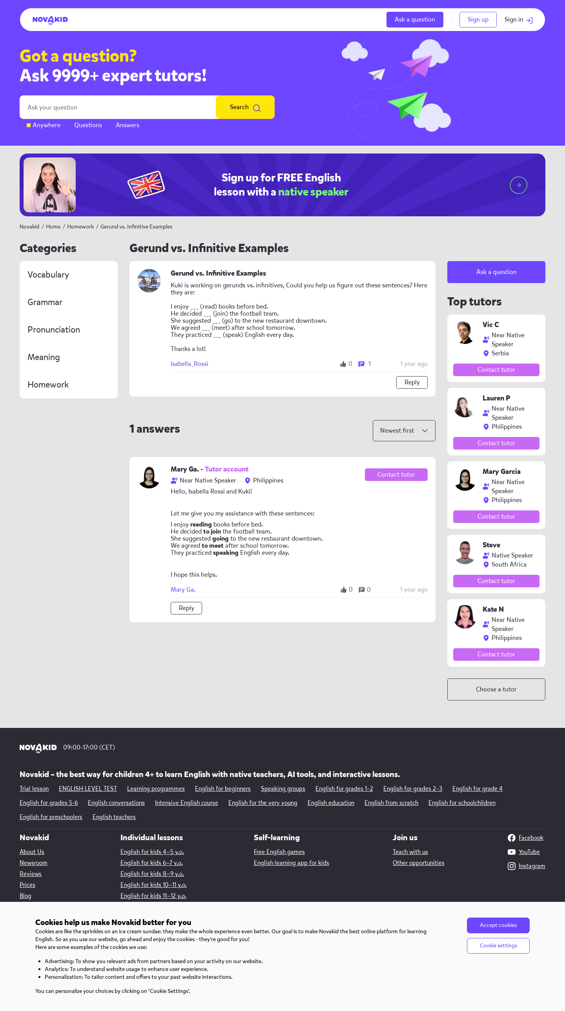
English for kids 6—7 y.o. (151, 863)
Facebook (525, 838)
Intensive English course (186, 803)
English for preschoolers (51, 817)
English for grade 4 (477, 789)
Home (53, 226)
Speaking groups (283, 789)
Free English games (279, 852)
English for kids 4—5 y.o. (152, 852)
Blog (25, 896)
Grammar (44, 302)
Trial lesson (34, 789)
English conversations (116, 803)
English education (331, 803)
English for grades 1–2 (344, 789)
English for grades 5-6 (49, 803)
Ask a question (415, 19)
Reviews (31, 874)
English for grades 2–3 (412, 789)
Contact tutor (396, 474)
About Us (32, 852)
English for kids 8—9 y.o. (152, 874)
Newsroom (33, 863)
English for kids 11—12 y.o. (153, 896)
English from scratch (391, 803)
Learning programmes (156, 789)
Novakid (29, 226)
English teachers (114, 817)
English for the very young (262, 803)
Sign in (519, 19)
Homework (81, 226)
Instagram (526, 866)
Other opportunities (419, 863)
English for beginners (223, 789)
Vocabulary (48, 275)
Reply (412, 382)
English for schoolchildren (462, 803)
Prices (27, 885)
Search (245, 107)
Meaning (43, 357)
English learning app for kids (291, 863)
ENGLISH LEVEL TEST (88, 789)
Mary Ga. (183, 589)
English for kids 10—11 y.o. (153, 885)
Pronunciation (53, 330)
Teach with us (410, 852)
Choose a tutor (496, 689)
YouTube (524, 852)
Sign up (478, 19)
